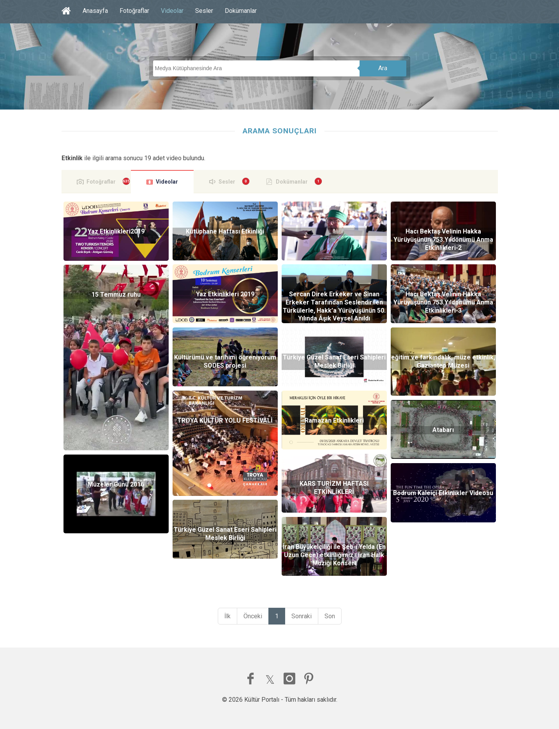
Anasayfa (95, 10)
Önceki (252, 616)
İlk (227, 616)
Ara (382, 68)
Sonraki (301, 616)
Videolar (172, 10)
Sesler (204, 10)
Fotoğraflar (134, 10)
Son (329, 616)
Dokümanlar (241, 10)
